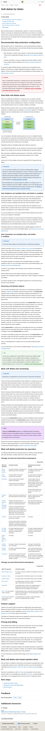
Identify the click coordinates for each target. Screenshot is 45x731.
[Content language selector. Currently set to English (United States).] (8, 724)
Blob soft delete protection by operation (10, 25)
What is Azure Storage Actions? (34, 364)
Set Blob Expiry (5, 596)
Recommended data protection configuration (12, 19)
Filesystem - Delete (6, 576)
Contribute (25, 727)
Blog (19, 727)
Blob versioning (8, 687)
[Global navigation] (1, 2)
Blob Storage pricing (35, 653)
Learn (2, 5)
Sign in (42, 1)
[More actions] (42, 5)
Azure (7, 5)
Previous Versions (13, 727)
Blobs (16, 5)
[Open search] (38, 2)
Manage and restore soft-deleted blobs (11, 265)
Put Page (4, 528)
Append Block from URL (4, 540)
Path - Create (5, 591)
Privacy (31, 727)
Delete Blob (4, 479)
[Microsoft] (22, 2)
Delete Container (5, 578)
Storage (11, 5)
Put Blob (18, 248)
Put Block (4, 516)
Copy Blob (32, 248)
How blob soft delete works (8, 21)
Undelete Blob (27, 110)
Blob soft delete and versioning (9, 23)
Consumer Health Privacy (6, 729)
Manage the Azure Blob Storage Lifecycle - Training (13, 711)
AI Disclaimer (4, 727)
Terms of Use (18, 729)
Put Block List (24, 248)
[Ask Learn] (40, 5)
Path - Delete (5, 581)
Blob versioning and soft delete (29, 445)
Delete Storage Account (3, 471)
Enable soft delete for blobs (11, 683)
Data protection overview (7, 73)
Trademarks (25, 729)
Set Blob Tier (4, 554)
